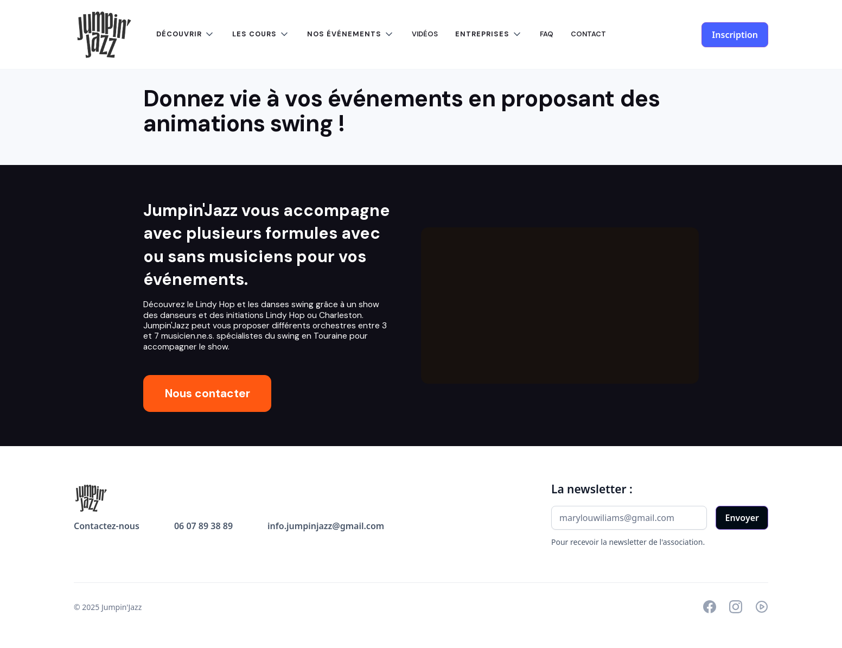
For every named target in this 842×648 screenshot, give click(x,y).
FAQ (546, 34)
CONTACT (588, 34)
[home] (104, 34)
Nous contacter (207, 393)
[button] (186, 34)
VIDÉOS (425, 34)
